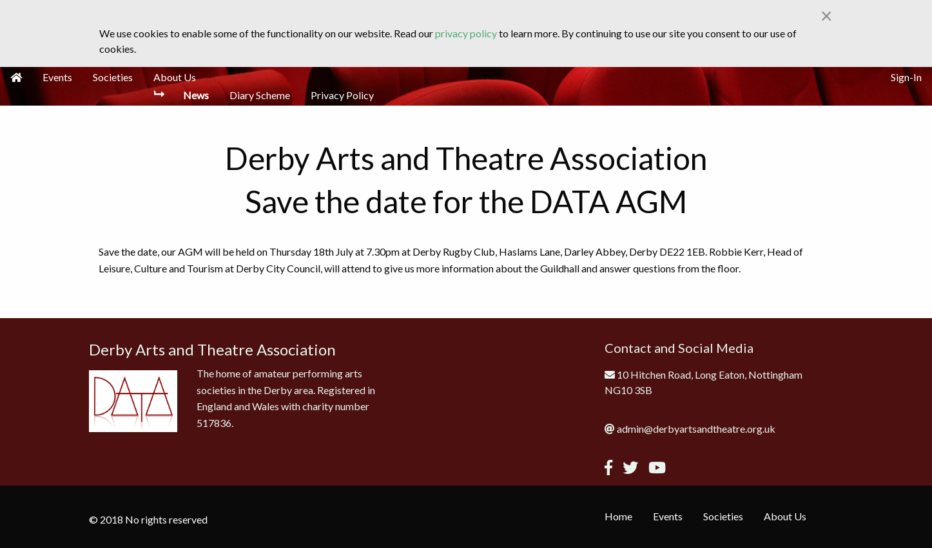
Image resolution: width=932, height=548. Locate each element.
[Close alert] (826, 15)
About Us (174, 77)
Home (618, 516)
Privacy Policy (342, 95)
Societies (113, 77)
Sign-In (906, 77)
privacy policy (466, 33)
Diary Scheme (259, 95)
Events (57, 77)
